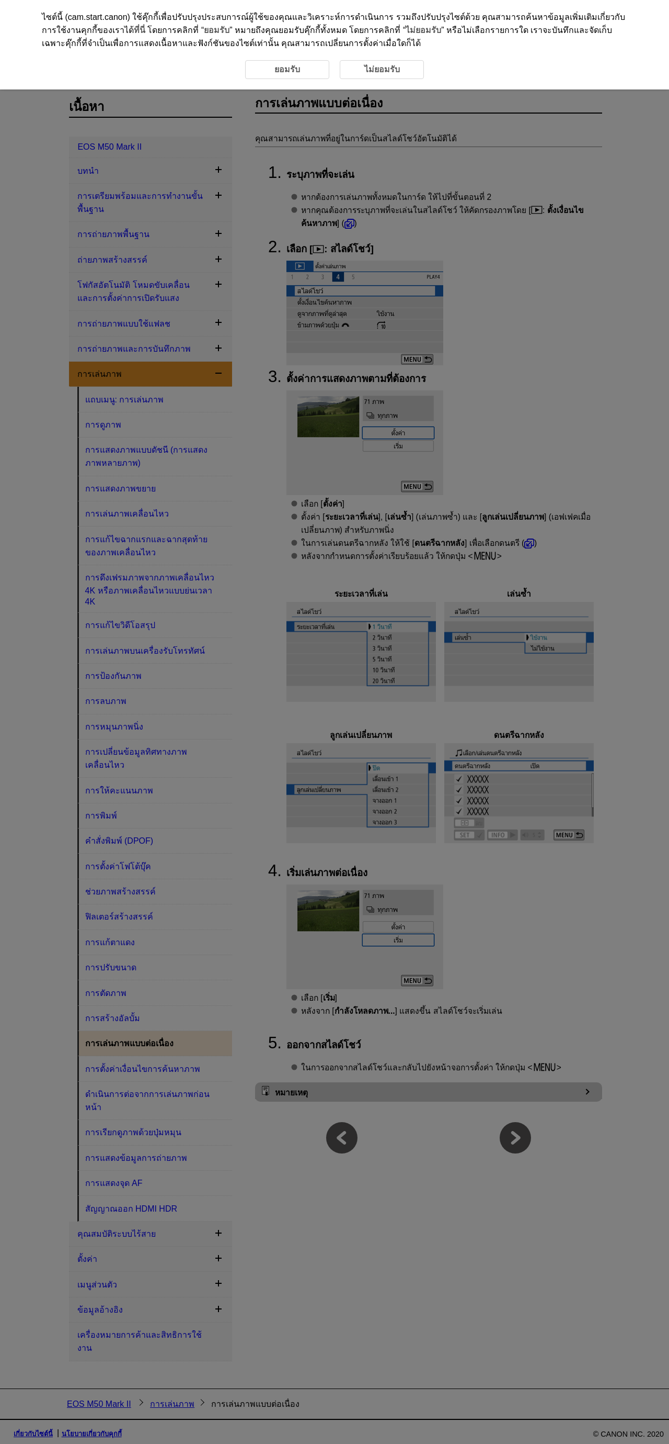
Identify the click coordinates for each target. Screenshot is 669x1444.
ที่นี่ (139, 30)
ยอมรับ (216, 30)
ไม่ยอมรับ (423, 30)
